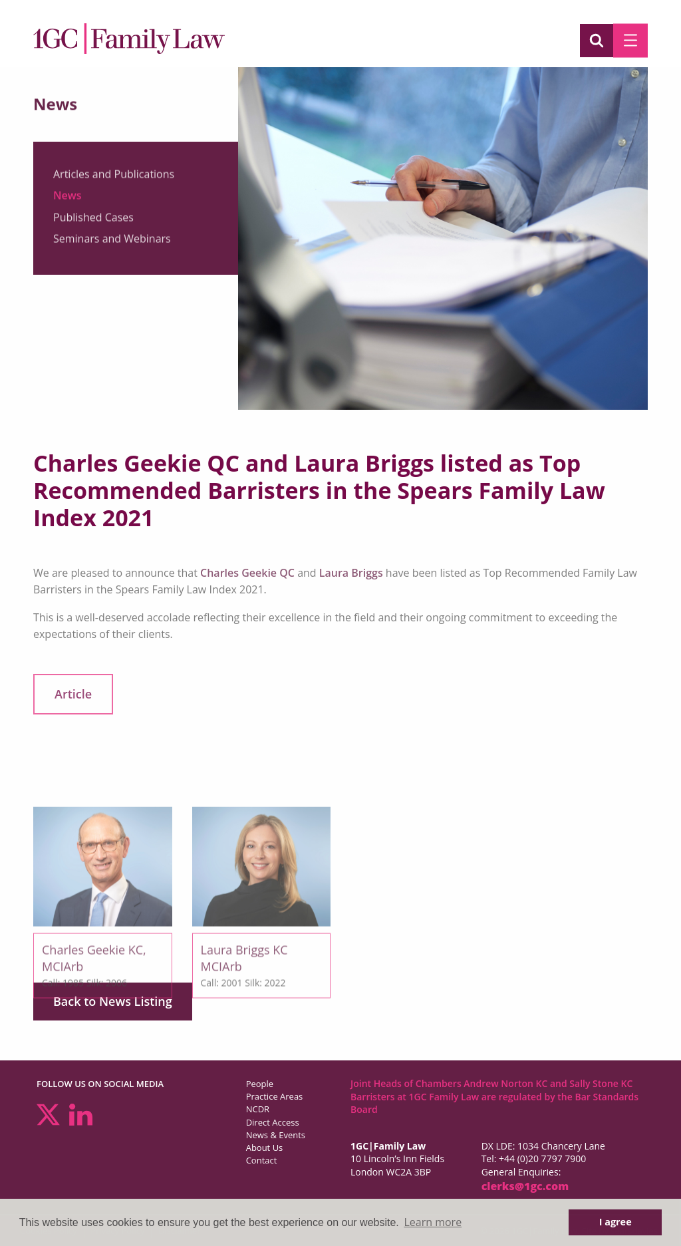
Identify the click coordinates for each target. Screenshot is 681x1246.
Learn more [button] (433, 1222)
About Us (264, 1148)
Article (73, 694)
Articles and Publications (113, 179)
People (259, 1084)
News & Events (275, 1135)
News (67, 201)
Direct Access (272, 1122)
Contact (261, 1160)
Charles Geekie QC (247, 572)
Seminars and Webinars (112, 244)
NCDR (257, 1109)
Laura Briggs (351, 572)
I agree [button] (615, 1221)
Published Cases (93, 222)
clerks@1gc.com (525, 1186)
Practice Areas (274, 1096)
